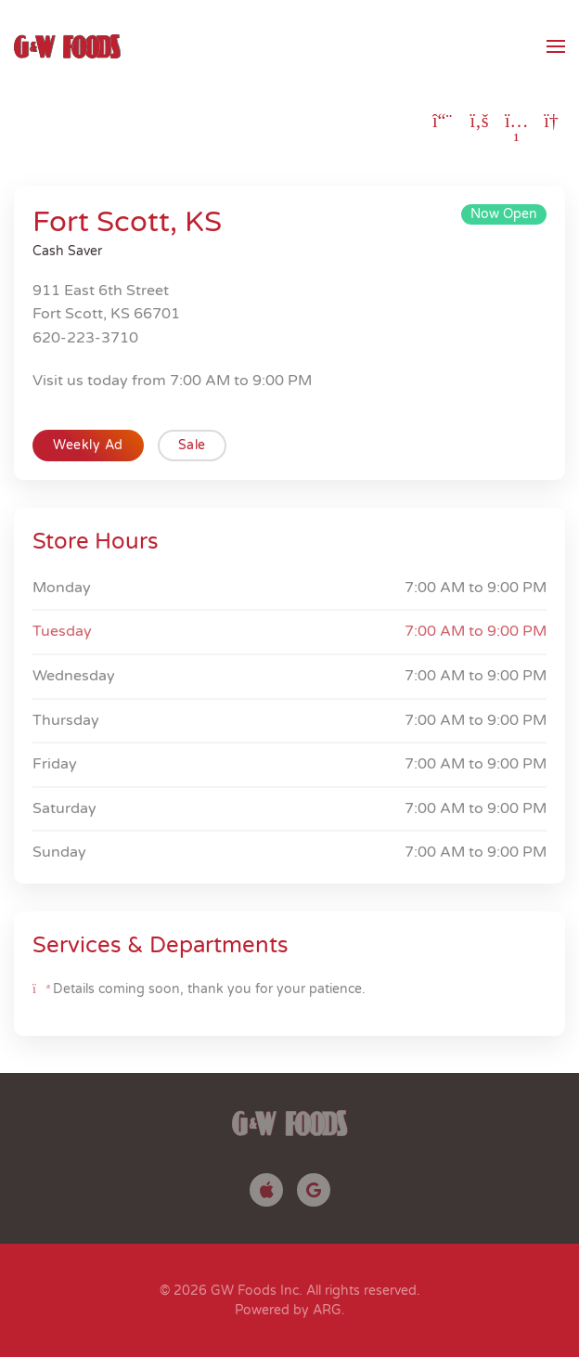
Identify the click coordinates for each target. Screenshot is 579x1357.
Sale (192, 445)
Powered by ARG (288, 1310)
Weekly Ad (88, 445)
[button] (556, 46)
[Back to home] (67, 46)
